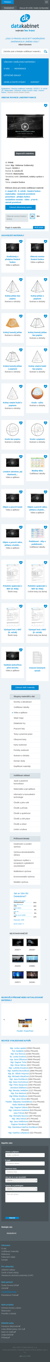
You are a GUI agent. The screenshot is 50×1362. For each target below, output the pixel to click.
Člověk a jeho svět (21, 802)
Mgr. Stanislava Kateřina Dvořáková (23, 1127)
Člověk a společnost (22, 813)
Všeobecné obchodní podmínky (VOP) (17, 1275)
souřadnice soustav (14, 199)
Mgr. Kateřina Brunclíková (19, 1071)
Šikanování (6, 1311)
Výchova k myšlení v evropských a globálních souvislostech (24, 863)
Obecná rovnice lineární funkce (16, 217)
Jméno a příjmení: (12, 1152)
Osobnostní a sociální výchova (23, 845)
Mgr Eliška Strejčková (18, 1096)
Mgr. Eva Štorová (18, 1054)
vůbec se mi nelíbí (20, 915)
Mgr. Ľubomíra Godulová (19, 1110)
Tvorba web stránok (9, 1350)
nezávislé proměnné (26, 194)
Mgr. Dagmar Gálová (19, 1107)
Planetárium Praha (9, 1295)
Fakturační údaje (8, 1257)
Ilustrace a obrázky (21, 755)
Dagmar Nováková (19, 1124)
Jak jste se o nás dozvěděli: (15, 1177)
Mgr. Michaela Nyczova (19, 1116)
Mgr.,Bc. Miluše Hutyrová (18, 1073)
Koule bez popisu (12, 439)
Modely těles (37, 471)
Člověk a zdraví (20, 824)
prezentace (10, 197)
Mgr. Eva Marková (18, 1093)
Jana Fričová (19, 1113)
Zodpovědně (6, 1335)
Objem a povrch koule (12, 507)
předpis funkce (23, 197)
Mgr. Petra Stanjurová (18, 1085)
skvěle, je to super (20, 901)
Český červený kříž (9, 1285)
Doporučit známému (25, 153)
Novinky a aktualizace (23, 702)
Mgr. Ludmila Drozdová (19, 1068)
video (27, 199)
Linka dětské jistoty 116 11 (12, 1329)
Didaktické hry (19, 723)
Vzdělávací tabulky (21, 707)
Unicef (4, 1288)
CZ (46, 2)
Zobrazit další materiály (25, 687)
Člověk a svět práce (22, 819)
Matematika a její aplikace (24, 789)
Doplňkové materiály (22, 766)
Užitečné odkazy (8, 1270)
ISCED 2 (37, 89)
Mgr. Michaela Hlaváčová (18, 1076)
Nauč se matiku (7, 1332)
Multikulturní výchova (22, 871)
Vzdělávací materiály (10, 1251)
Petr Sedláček (18, 1051)
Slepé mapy (19, 718)
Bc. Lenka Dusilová (18, 1057)
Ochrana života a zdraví (11, 1308)
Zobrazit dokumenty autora (20, 207)
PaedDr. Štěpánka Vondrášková (19, 1102)
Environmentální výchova (24, 877)
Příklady (4, 1337)
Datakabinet (5, 89)
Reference (5, 1254)
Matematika (9, 90)
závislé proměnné (13, 202)
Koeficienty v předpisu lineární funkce (12, 259)
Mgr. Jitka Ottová (19, 1119)
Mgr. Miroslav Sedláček (19, 1090)
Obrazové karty (20, 739)
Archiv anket (18, 924)
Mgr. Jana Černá (19, 1099)
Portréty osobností (21, 750)
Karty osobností (20, 745)
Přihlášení (7, 2)
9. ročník (22, 191)
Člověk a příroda (20, 808)
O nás (3, 1248)
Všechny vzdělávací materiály (21, 89)
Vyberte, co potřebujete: (14, 1186)
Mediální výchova (21, 882)
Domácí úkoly (19, 761)
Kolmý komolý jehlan (12, 332)
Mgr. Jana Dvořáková (19, 1079)
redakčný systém (24, 1350)
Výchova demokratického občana (24, 853)
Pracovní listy (19, 729)
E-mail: (8, 1160)
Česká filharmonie (8, 1292)
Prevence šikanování (10, 1326)
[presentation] (25, 1209)
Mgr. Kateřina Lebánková (19, 1133)
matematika (10, 194)
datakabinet (11, 1233)
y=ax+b (34, 199)
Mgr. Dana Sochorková (18, 1082)
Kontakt (4, 1260)
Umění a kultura (20, 829)
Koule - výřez (37, 403)
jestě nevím (17, 908)
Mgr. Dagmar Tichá (19, 1062)
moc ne (16, 911)
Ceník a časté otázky (10, 1272)
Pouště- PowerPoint (25, 1031)
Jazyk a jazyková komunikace (21, 782)
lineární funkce (34, 191)
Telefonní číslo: (11, 1169)
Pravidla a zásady (8, 1313)
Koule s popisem (37, 439)
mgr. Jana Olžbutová (18, 1059)
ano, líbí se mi (18, 904)
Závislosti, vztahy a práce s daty (25, 90)
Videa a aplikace (20, 712)
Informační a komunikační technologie (24, 795)
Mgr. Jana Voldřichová (19, 1121)
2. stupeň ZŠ (10, 191)
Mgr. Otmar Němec (19, 1065)
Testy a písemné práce (23, 734)
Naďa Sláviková (19, 1104)
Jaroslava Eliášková (18, 1088)
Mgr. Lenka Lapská (18, 1048)
